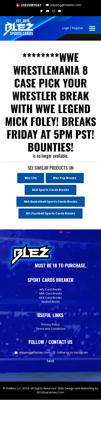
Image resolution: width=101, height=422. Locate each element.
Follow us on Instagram (72, 353)
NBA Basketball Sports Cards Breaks (50, 202)
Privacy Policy (50, 325)
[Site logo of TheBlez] (19, 27)
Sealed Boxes (50, 302)
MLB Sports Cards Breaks (50, 190)
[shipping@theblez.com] (63, 5)
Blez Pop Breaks (64, 178)
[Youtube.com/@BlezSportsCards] (28, 5)
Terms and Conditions (51, 329)
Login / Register (72, 28)
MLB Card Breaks (50, 298)
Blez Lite (31, 178)
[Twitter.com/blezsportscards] (41, 11)
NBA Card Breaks (50, 293)
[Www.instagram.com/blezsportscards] (53, 11)
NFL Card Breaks (51, 289)
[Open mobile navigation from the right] (92, 28)
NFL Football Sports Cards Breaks (50, 213)
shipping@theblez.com (34, 353)
